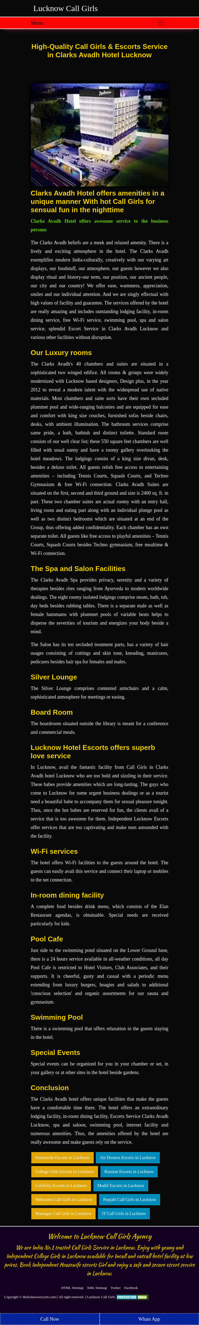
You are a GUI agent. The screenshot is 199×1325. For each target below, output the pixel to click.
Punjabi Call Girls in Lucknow (129, 1199)
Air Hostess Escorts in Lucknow (128, 1157)
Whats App (149, 1319)
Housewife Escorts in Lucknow (62, 1157)
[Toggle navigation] (160, 22)
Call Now (50, 1319)
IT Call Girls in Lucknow (124, 1213)
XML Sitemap (97, 1288)
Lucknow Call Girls (65, 8)
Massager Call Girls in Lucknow (63, 1213)
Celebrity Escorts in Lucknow (61, 1185)
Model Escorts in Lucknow (120, 1185)
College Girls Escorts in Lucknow (64, 1171)
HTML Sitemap (72, 1288)
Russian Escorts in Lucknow (129, 1171)
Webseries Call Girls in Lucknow (64, 1199)
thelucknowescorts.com (39, 1297)
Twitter (115, 1288)
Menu (37, 23)
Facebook (131, 1288)
